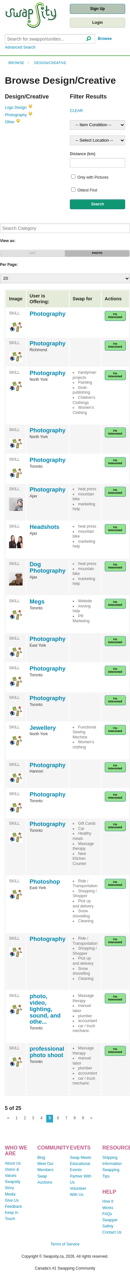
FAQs (107, 1214)
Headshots (45, 527)
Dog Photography (48, 567)
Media (10, 1194)
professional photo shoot (47, 1052)
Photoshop (45, 881)
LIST (32, 253)
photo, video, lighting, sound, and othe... (45, 1009)
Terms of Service (64, 1244)
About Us (13, 1163)
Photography (16, 115)
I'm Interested (115, 316)
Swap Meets (80, 1157)
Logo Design (16, 107)
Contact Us (112, 1232)
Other (10, 122)
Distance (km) (82, 154)
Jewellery (43, 728)
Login (97, 22)
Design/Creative (50, 63)
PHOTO (97, 253)
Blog (41, 1157)
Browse (105, 38)
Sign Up (97, 8)
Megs (37, 601)
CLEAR (76, 110)
